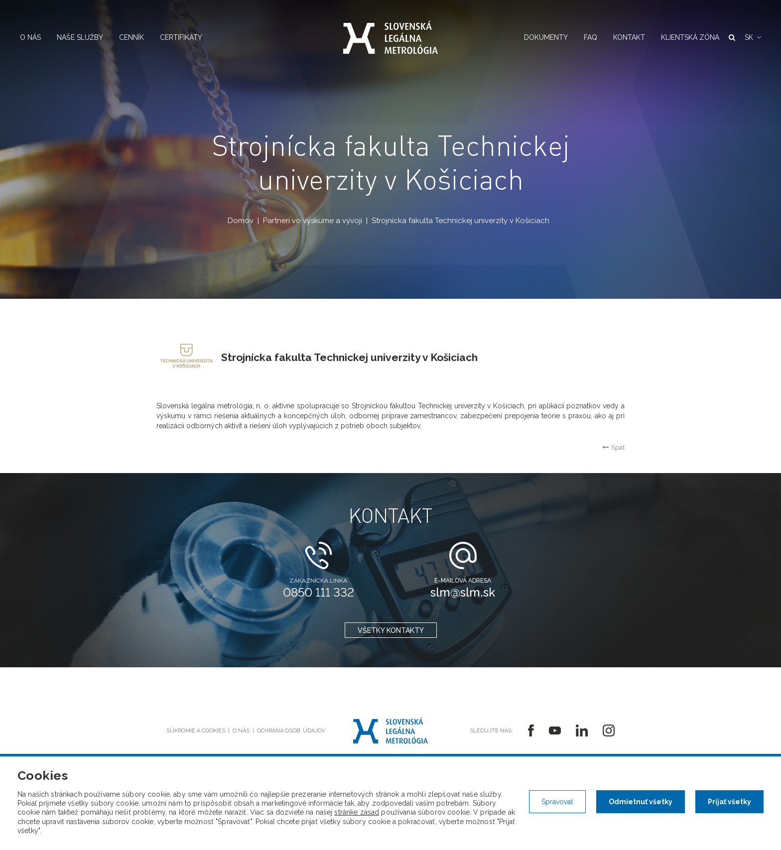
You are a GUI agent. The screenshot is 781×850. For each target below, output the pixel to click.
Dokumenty (546, 37)
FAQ (590, 37)
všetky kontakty (391, 630)
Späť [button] (613, 447)
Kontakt (629, 37)
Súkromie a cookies (195, 731)
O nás (30, 37)
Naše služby (80, 37)
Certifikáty (181, 37)
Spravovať (557, 802)
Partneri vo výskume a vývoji (312, 220)
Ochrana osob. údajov (291, 731)
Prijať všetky (729, 802)
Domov (241, 220)
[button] (753, 37)
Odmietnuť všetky (640, 802)
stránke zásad (356, 812)
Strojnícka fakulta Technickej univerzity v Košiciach (460, 220)
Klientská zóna (690, 37)
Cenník (131, 37)
